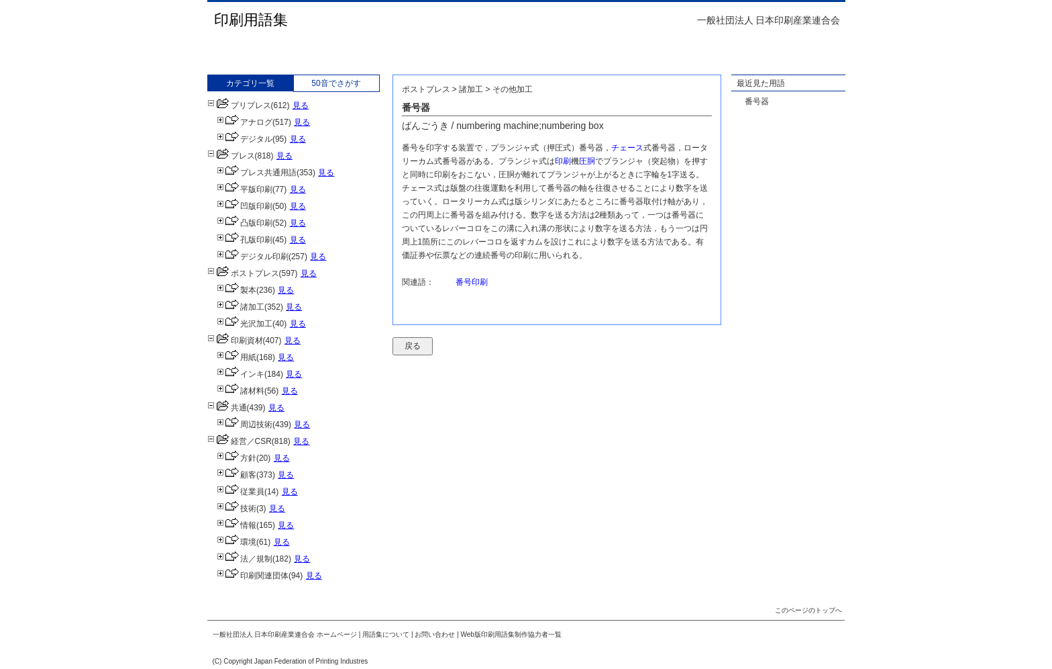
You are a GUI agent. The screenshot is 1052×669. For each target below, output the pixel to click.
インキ (240, 374)
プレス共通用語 (257, 172)
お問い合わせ (435, 634)
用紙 (236, 357)
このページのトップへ (808, 610)
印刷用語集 (251, 19)
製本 (236, 290)
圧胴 (587, 161)
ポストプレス (243, 273)
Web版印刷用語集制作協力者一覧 (511, 634)
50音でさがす (335, 83)
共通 (227, 407)
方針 (236, 458)
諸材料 (240, 391)
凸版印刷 (244, 223)
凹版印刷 (244, 206)
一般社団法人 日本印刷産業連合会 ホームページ (285, 634)
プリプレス (239, 105)
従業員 (240, 491)
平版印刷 (244, 189)
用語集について (385, 634)
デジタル (244, 139)
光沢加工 (244, 323)
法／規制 (244, 559)
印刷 (563, 161)
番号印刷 (472, 282)
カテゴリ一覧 (250, 83)
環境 (236, 542)
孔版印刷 (244, 239)
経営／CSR (239, 441)
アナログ (244, 122)
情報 (236, 525)
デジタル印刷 (252, 256)
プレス (231, 156)
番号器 (757, 101)
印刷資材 (235, 340)
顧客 (236, 475)
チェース (627, 147)
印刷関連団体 (252, 575)
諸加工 (240, 307)
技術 (236, 508)
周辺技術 (244, 424)
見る (301, 105)
